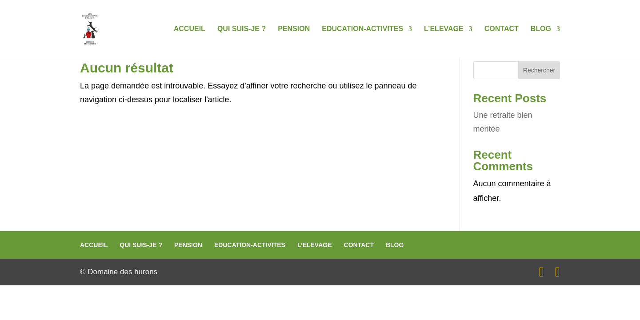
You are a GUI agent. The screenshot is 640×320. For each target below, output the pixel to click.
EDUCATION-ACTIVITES (362, 29)
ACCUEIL (189, 29)
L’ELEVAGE (444, 29)
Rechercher (539, 70)
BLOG (541, 29)
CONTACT (501, 29)
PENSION (294, 29)
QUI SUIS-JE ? (241, 29)
